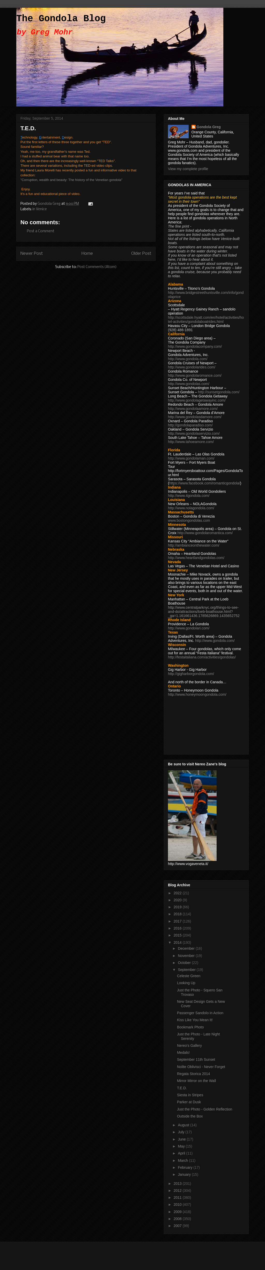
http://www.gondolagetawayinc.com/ (197, 400)
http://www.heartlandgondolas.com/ (196, 558)
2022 (178, 893)
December (186, 948)
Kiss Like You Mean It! (195, 1020)
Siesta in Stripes (190, 1095)
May (182, 1146)
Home (87, 253)
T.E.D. (182, 1088)
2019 (178, 907)
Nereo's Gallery (189, 1045)
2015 (178, 935)
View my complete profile (188, 169)
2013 (178, 1183)
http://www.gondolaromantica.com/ (205, 533)
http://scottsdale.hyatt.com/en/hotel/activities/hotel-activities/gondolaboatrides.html (206, 319)
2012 (178, 1190)
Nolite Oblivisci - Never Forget (201, 1067)
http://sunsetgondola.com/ (218, 392)
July (181, 1132)
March (183, 1160)
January (185, 1174)
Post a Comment (40, 231)
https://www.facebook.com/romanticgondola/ (204, 483)
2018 (178, 914)
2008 (178, 1219)
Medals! (183, 1052)
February (185, 1167)
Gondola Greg (209, 127)
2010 (178, 1204)
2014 (178, 942)
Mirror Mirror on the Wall (196, 1081)
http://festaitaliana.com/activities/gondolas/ (202, 657)
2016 (178, 928)
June (182, 1139)
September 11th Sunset (196, 1059)
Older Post (141, 253)
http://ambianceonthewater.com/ (193, 545)
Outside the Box (190, 1116)
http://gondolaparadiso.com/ (190, 425)
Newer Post (31, 253)
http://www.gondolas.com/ (188, 384)
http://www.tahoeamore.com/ (191, 442)
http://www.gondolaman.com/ (191, 458)
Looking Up (186, 983)
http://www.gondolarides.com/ (191, 367)
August (184, 1125)
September (187, 970)
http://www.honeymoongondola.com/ (197, 694)
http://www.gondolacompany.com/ (195, 346)
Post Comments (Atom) (97, 267)
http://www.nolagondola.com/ (191, 508)
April (182, 1153)
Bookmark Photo (190, 1027)
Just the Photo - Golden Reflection (204, 1109)
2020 (178, 900)
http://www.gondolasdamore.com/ (195, 417)
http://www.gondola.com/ (188, 359)
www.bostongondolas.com (189, 520)
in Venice (39, 209)
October (185, 963)
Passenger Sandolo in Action (200, 1013)
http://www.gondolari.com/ (188, 628)
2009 (178, 1212)
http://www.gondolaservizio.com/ (194, 433)
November (186, 956)
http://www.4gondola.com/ (188, 496)
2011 (178, 1197)
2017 (178, 921)
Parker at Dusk (189, 1102)
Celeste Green (188, 976)
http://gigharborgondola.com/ (191, 674)
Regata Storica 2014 (193, 1074)
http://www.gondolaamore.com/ (193, 409)
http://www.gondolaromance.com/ (195, 375)
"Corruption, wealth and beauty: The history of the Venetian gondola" (71, 180)
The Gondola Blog (61, 18)
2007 (178, 1226)
